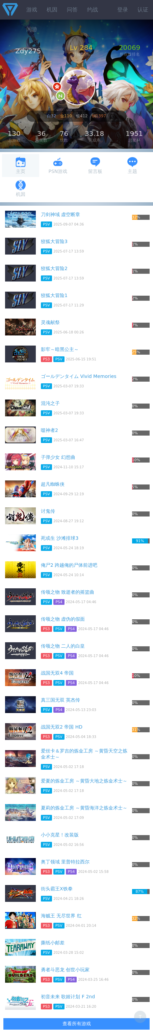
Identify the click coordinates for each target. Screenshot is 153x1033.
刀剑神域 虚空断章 (60, 214)
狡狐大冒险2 (54, 268)
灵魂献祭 (50, 322)
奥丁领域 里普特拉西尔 (65, 861)
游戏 (31, 9)
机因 (52, 9)
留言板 (95, 165)
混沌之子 (50, 403)
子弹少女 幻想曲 (58, 457)
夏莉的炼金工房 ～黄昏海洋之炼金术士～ (84, 807)
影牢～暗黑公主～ (60, 349)
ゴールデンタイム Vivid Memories (79, 376)
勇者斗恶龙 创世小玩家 (65, 969)
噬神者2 (49, 430)
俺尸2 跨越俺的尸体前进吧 (69, 565)
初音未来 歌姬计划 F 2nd (68, 996)
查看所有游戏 (76, 1023)
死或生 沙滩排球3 (59, 538)
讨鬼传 (48, 511)
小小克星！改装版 (60, 834)
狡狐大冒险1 (54, 295)
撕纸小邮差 (53, 942)
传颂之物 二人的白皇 (63, 646)
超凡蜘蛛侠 (53, 484)
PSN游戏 (57, 165)
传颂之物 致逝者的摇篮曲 (67, 592)
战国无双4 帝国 (57, 673)
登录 (122, 9)
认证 (142, 9)
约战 (92, 9)
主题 (132, 165)
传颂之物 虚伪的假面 (63, 619)
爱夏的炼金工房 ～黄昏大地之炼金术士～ (84, 781)
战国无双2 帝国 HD (61, 727)
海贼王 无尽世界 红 (61, 915)
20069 (130, 47)
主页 (20, 165)
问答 (72, 9)
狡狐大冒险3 (54, 241)
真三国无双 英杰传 (60, 700)
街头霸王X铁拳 (57, 888)
